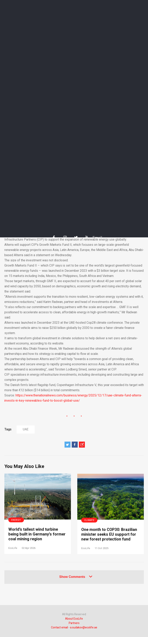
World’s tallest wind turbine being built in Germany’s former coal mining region (37, 534)
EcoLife (12, 548)
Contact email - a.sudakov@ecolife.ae (74, 627)
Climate (89, 520)
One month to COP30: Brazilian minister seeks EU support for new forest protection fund (109, 534)
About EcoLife (74, 619)
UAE (25, 429)
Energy (16, 520)
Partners (74, 623)
